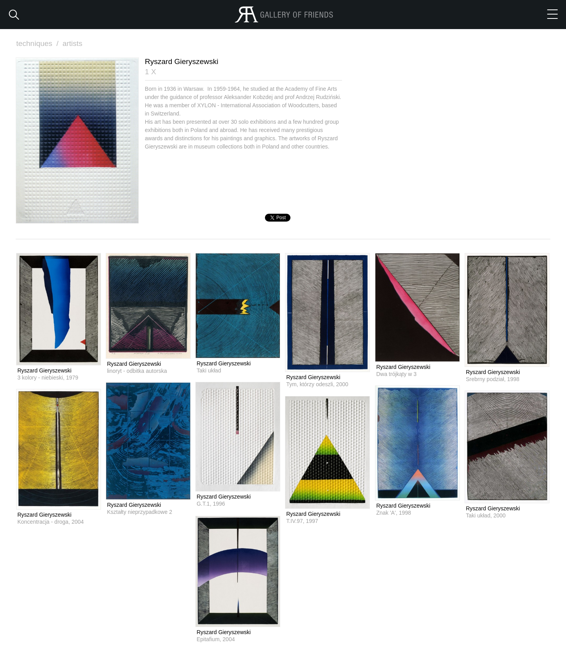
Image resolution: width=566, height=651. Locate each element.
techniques (38, 43)
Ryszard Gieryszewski (44, 370)
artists (72, 43)
